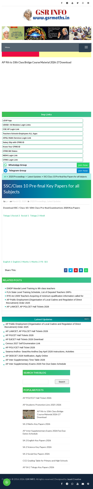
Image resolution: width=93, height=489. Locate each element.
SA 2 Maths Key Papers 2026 (36, 424)
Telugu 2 (34, 215)
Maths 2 (35, 261)
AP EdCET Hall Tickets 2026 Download (24, 339)
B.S (46, 261)
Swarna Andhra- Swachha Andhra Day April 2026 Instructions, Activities (40, 352)
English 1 (7, 261)
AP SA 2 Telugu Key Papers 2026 (38, 467)
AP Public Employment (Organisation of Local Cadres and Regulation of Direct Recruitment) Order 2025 (44, 301)
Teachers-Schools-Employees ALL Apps (20, 133)
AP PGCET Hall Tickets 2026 (20, 335)
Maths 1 (26, 261)
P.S (41, 261)
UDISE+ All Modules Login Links (17, 124)
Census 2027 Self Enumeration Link (23, 343)
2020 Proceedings (17, 175)
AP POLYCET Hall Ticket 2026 (20, 347)
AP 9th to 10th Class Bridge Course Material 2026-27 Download (36, 61)
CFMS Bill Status (10, 150)
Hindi (42, 215)
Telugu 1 (7, 215)
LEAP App (7, 119)
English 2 (17, 261)
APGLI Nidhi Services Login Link (17, 137)
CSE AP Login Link (11, 128)
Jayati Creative (74, 479)
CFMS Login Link (10, 159)
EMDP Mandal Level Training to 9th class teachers (31, 288)
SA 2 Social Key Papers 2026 (36, 454)
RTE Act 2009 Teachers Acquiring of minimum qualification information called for (45, 296)
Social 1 (25, 215)
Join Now (83, 163)
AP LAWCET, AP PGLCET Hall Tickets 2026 (28, 306)
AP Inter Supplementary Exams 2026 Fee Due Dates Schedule (36, 364)
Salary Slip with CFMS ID (13, 141)
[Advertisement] (46, 86)
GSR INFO (30, 479)
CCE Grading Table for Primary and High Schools (45, 460)
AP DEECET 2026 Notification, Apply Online (27, 356)
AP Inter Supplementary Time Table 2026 (25, 360)
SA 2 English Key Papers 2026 (37, 440)
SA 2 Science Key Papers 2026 (37, 447)
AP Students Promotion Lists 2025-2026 (42, 404)
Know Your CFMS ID (11, 146)
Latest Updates (34, 175)
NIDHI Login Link (10, 154)
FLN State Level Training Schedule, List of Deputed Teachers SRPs (39, 292)
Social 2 (16, 215)
